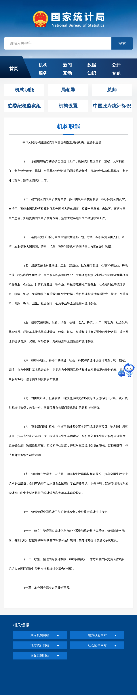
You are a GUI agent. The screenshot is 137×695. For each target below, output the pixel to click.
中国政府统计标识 (112, 106)
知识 (91, 73)
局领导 (68, 90)
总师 (112, 90)
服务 (43, 73)
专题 (116, 73)
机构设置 (68, 106)
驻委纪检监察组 (24, 106)
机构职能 (24, 90)
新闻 (67, 64)
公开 (116, 64)
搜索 (122, 43)
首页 (13, 68)
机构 (43, 64)
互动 (67, 73)
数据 (91, 64)
